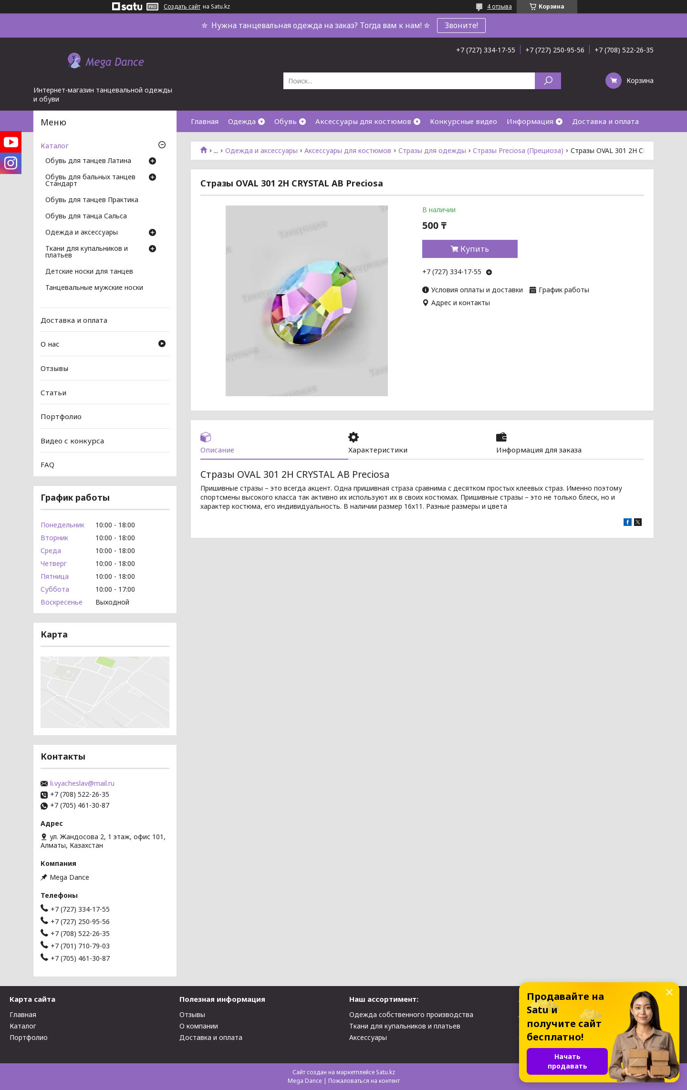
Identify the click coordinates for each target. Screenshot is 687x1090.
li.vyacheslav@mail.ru (82, 783)
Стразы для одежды (432, 150)
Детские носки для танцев (89, 272)
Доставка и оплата (605, 121)
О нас (50, 344)
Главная (205, 121)
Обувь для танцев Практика (91, 200)
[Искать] (548, 80)
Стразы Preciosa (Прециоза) (518, 150)
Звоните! (461, 25)
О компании (198, 1025)
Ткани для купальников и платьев (86, 252)
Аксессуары (368, 1037)
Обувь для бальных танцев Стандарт (90, 181)
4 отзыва (499, 6)
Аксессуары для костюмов (363, 121)
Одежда (242, 121)
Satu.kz (385, 1072)
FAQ (47, 464)
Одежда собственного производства (411, 1014)
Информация (530, 121)
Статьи (53, 392)
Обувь (285, 121)
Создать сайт (182, 6)
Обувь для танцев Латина (88, 161)
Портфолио (61, 416)
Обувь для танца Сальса (86, 216)
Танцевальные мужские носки (94, 288)
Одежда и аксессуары (261, 150)
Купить (474, 249)
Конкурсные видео (463, 121)
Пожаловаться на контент (364, 1081)
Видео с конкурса (72, 440)
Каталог (55, 145)
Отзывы (54, 368)
